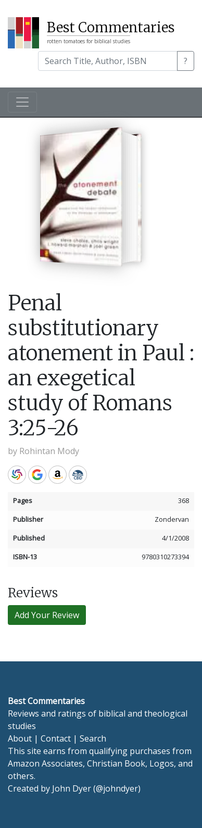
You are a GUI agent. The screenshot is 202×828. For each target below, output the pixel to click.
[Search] (108, 61)
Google (37, 475)
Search (93, 738)
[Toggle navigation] (22, 102)
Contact (56, 738)
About (20, 738)
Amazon (57, 475)
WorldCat (17, 475)
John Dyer (71, 788)
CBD (78, 475)
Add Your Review (47, 615)
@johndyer (117, 788)
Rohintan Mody (49, 451)
